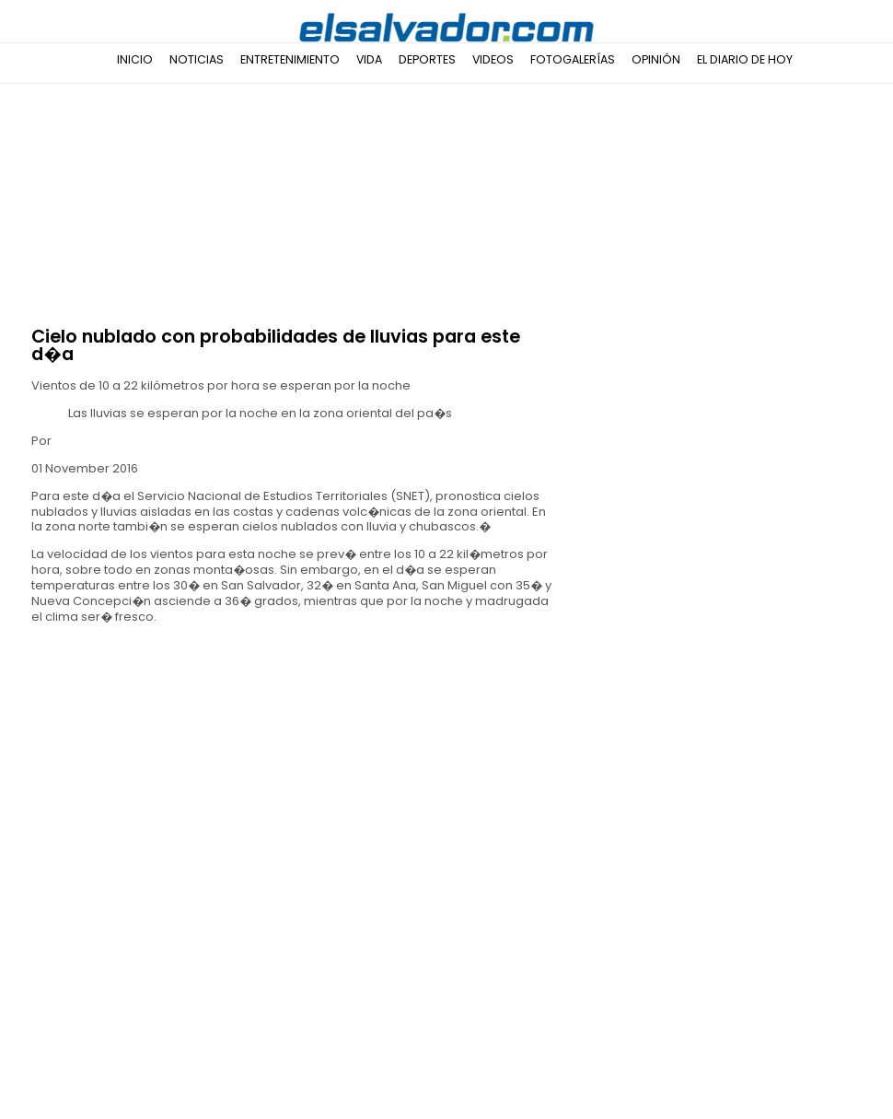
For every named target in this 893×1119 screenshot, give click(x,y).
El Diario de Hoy (745, 59)
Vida (369, 59)
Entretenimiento (290, 59)
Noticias (196, 59)
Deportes (427, 59)
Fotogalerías (572, 59)
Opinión (656, 59)
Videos (493, 59)
